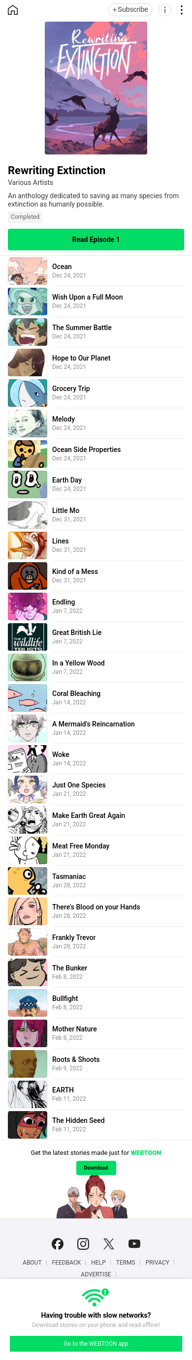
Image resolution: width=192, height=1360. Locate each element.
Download (96, 1168)
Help (98, 1262)
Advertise (96, 1274)
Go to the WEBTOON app (96, 1343)
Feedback (66, 1262)
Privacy (157, 1262)
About (32, 1262)
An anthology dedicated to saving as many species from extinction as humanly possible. (93, 200)
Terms (125, 1262)
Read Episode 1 (96, 239)
